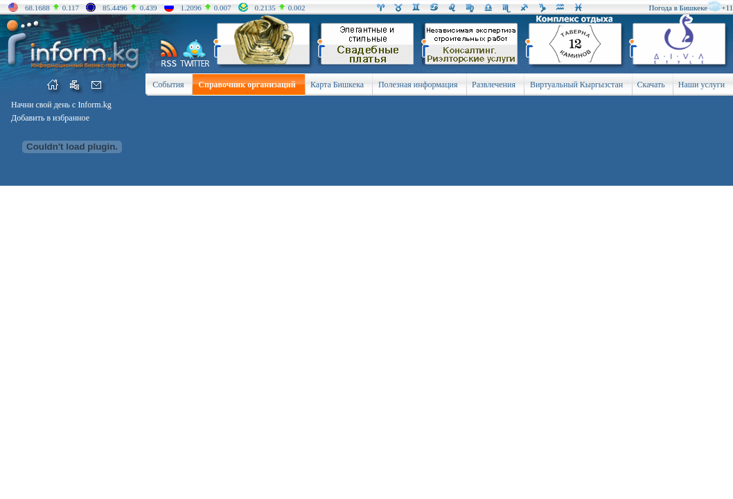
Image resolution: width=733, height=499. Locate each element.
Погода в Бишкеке (678, 7)
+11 (727, 7)
